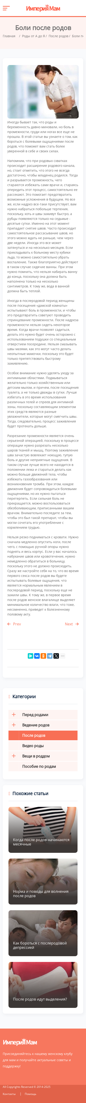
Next (72, 624)
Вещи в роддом (29, 756)
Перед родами (28, 715)
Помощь (30, 1094)
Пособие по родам (39, 766)
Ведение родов (28, 725)
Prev (14, 624)
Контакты (9, 1094)
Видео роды (33, 745)
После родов (33, 735)
